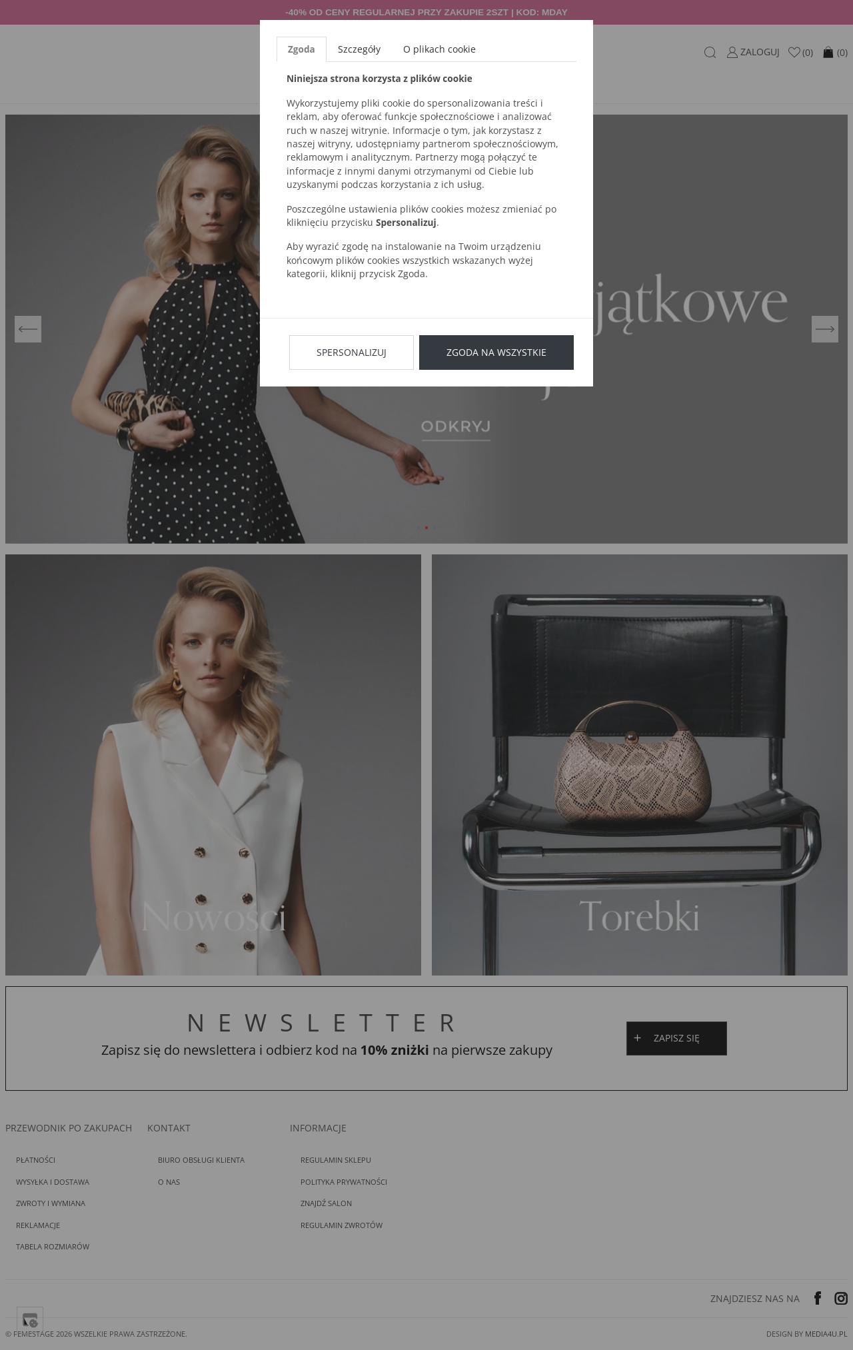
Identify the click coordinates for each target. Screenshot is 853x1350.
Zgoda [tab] (301, 49)
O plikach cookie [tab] (439, 49)
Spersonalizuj (352, 352)
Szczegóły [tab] (359, 49)
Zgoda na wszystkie (496, 352)
